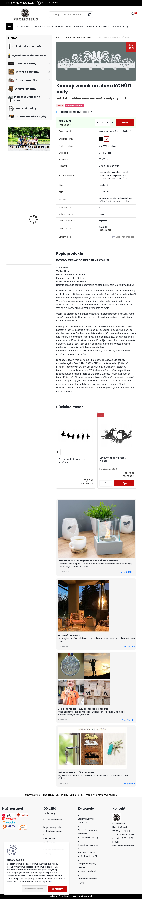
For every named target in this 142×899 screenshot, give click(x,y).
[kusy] (102, 122)
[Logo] (26, 14)
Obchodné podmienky (85, 26)
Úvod (58, 37)
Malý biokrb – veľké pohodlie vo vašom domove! (88, 560)
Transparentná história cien (74, 112)
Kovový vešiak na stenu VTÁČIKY (71, 461)
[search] (89, 14)
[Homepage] (9, 26)
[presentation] (58, 452)
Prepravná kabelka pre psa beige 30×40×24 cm (37, 239)
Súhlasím (57, 888)
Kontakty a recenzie (110, 26)
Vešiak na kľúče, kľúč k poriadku (76, 772)
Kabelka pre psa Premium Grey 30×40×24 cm (33, 176)
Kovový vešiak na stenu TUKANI (112, 459)
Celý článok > (127, 572)
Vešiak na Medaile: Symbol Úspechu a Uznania (83, 708)
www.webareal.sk (82, 896)
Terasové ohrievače (69, 635)
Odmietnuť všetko (34, 888)
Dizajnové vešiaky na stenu (79, 37)
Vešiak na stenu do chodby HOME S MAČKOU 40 (37, 210)
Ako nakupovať (23, 26)
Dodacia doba (63, 26)
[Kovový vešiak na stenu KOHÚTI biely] (96, 61)
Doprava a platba (43, 26)
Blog (125, 26)
